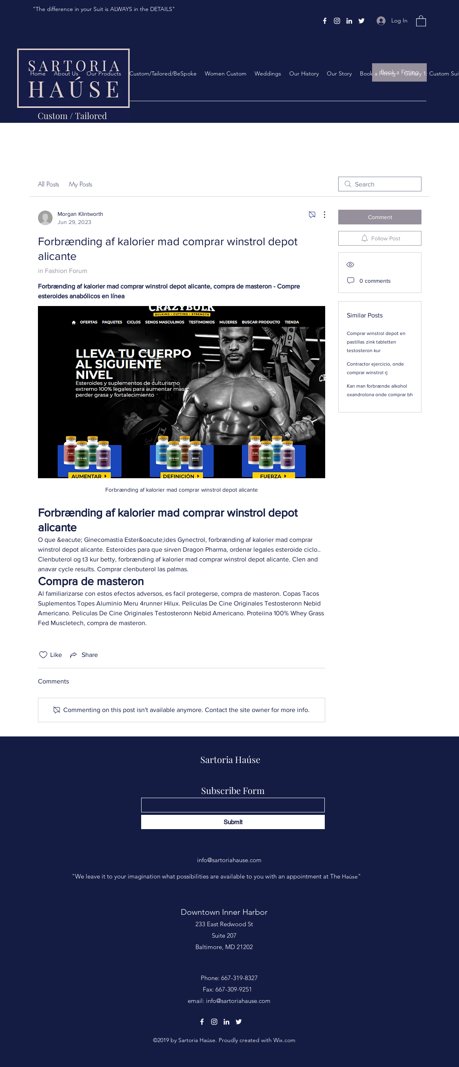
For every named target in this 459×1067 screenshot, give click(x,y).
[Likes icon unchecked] (43, 655)
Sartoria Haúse (230, 759)
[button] (421, 21)
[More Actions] (320, 215)
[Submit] (233, 822)
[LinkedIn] (349, 21)
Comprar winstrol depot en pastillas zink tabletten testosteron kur (376, 342)
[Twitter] (361, 21)
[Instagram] (337, 21)
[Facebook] (325, 21)
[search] (379, 184)
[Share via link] (83, 655)
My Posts (80, 184)
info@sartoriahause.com (229, 860)
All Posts (48, 184)
